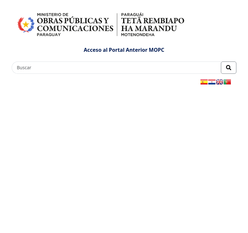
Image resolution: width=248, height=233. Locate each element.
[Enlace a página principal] (101, 23)
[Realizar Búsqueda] (228, 67)
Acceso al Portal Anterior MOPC (124, 49)
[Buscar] (116, 67)
